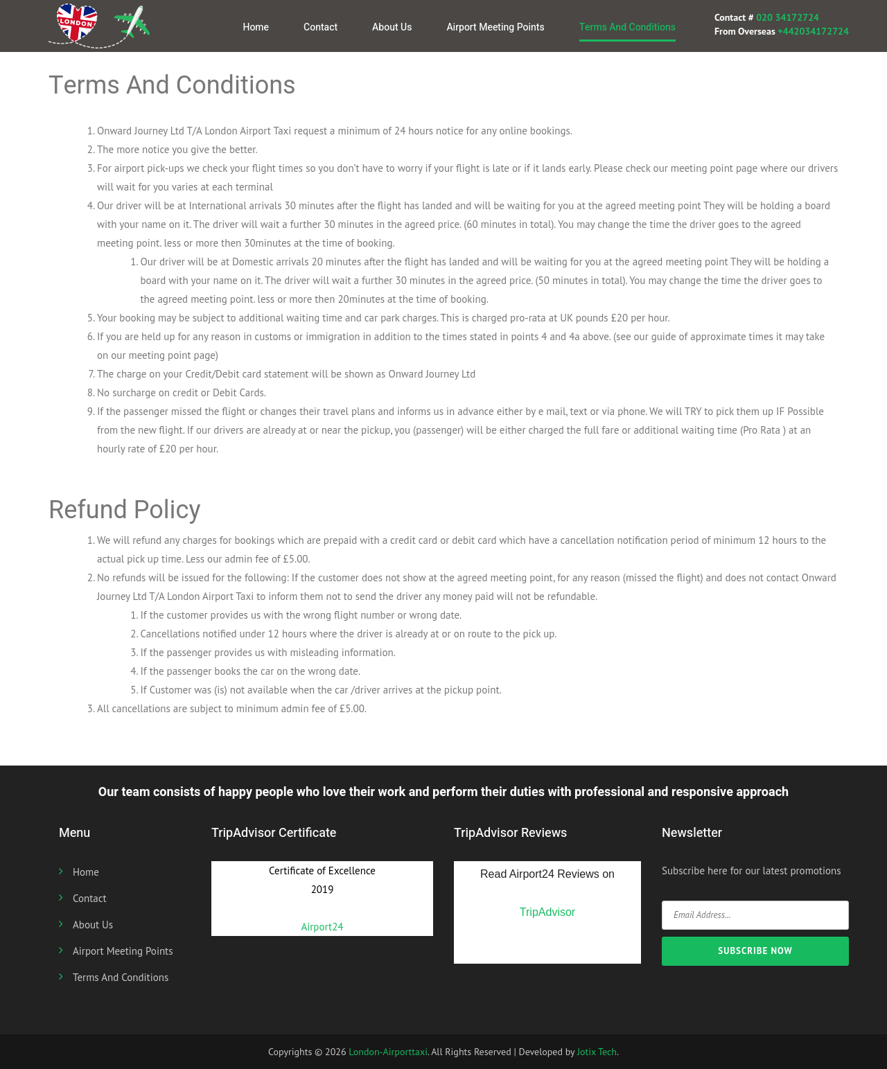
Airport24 (322, 926)
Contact (320, 27)
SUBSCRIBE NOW (755, 951)
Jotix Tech (597, 1051)
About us (392, 27)
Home (256, 27)
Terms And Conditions (627, 27)
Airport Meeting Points (495, 27)
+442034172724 (813, 31)
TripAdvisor (547, 912)
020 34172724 (786, 17)
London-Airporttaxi (388, 1051)
